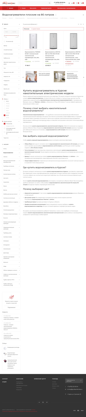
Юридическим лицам (21, 385)
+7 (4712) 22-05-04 (59, 2)
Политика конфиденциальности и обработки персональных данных (19, 411)
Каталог (5, 378)
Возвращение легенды (13, 347)
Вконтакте (39, 402)
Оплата (54, 381)
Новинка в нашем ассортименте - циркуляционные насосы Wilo (11, 337)
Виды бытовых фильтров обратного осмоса (13, 354)
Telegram (46, 402)
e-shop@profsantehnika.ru (74, 389)
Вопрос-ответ (55, 386)
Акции (4, 381)
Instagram (43, 402)
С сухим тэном (35, 29)
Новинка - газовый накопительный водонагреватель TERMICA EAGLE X (10, 327)
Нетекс (33, 409)
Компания (19, 378)
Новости (5, 312)
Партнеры (19, 387)
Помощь (55, 378)
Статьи (4, 343)
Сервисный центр (40, 378)
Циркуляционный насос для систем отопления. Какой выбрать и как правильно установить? (12, 364)
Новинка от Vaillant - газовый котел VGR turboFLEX (11, 318)
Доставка (54, 384)
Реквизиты (19, 389)
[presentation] (23, 77)
